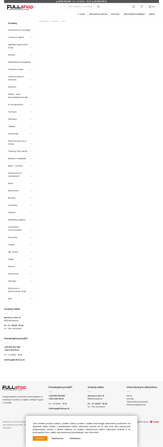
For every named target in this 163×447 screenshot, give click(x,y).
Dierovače (13, 237)
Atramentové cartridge (19, 30)
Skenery (11, 55)
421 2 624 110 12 (12, 350)
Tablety (11, 126)
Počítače (12, 112)
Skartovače (13, 190)
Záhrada (12, 281)
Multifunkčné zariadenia (19, 62)
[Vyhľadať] (64, 6)
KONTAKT (115, 14)
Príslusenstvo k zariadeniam (15, 174)
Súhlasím (40, 438)
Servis (129, 396)
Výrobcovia (44, 21)
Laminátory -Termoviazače (15, 228)
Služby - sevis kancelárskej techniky (18, 95)
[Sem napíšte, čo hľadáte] (84, 6)
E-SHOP (81, 14)
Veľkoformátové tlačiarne (16, 78)
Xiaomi (11, 266)
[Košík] (151, 6)
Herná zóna (13, 273)
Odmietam (75, 438)
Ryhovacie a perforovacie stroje (17, 290)
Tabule (11, 244)
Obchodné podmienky (137, 401)
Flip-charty (13, 252)
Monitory (12, 87)
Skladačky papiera (16, 219)
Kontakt (130, 398)
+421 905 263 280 (12, 347)
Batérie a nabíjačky (17, 158)
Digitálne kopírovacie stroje (18, 46)
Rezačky (12, 198)
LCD (63, 21)
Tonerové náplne (16, 37)
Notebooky (13, 133)
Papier (11, 259)
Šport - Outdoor (15, 166)
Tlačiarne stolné (15, 69)
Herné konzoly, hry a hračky (17, 142)
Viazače (12, 212)
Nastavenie (57, 438)
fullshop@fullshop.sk (14, 360)
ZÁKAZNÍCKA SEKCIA (98, 14)
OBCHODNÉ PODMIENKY (134, 14)
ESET (10, 298)
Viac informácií (91, 432)
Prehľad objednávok (136, 404)
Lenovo (55, 21)
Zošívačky (12, 205)
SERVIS (152, 14)
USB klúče (12, 119)
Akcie (10, 183)
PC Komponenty (15, 104)
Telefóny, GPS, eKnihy (18, 151)
